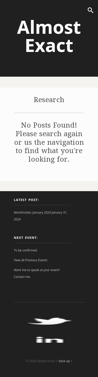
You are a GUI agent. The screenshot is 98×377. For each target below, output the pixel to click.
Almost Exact (49, 35)
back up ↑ (65, 361)
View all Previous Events (30, 260)
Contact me (22, 277)
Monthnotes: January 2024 (32, 212)
